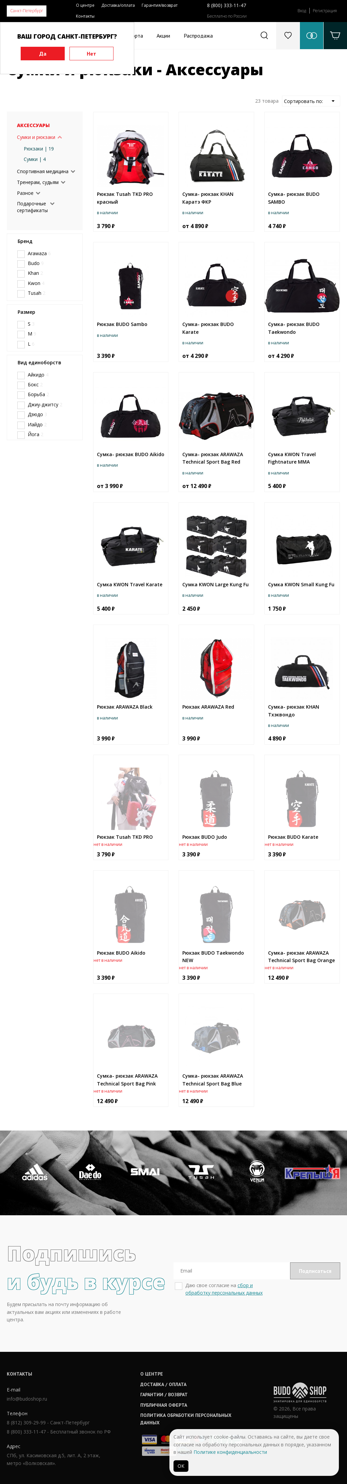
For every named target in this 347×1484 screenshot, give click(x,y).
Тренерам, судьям (38, 182)
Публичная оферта (163, 1405)
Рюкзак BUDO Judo (204, 837)
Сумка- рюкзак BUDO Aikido (130, 454)
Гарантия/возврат (160, 5)
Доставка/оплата (118, 5)
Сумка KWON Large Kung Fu (215, 584)
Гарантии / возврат (164, 1394)
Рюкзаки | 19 (39, 148)
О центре (85, 5)
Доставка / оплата (163, 1384)
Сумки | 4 (35, 159)
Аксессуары (33, 125)
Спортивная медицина (42, 171)
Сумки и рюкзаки (36, 137)
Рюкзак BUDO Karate (293, 837)
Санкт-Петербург (26, 11)
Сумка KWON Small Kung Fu (301, 584)
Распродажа (198, 35)
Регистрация (325, 11)
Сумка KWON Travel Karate (129, 584)
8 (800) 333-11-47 (226, 5)
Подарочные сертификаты (32, 207)
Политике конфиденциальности (230, 1452)
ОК (181, 1466)
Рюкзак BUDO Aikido (121, 953)
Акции (163, 35)
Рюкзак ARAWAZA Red (208, 707)
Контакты (85, 16)
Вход (302, 11)
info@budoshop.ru (27, 1399)
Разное (25, 193)
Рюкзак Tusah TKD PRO (125, 837)
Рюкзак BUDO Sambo (122, 324)
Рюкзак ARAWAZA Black (124, 707)
